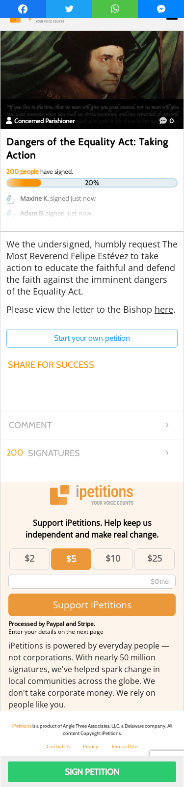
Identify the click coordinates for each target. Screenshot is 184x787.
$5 (71, 559)
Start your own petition (92, 338)
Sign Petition (92, 772)
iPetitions (21, 726)
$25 (154, 558)
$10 (112, 558)
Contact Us (58, 746)
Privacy (90, 746)
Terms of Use (124, 746)
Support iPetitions (92, 604)
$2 (29, 558)
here (164, 309)
